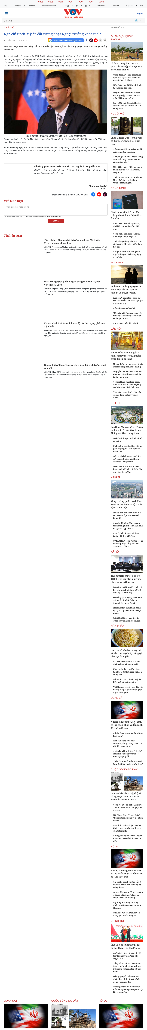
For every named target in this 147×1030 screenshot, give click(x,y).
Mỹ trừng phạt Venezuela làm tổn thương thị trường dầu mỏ (67, 166)
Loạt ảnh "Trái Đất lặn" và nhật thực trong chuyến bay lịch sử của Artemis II (127, 828)
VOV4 (71, 2)
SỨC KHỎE (117, 626)
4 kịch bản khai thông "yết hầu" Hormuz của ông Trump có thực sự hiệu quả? (127, 754)
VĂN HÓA (116, 328)
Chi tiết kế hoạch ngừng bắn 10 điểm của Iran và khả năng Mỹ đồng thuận (127, 885)
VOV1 (40, 2)
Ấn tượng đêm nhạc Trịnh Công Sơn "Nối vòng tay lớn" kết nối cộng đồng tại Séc (128, 159)
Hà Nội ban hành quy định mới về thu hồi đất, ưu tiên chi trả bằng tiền (127, 515)
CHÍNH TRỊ (117, 920)
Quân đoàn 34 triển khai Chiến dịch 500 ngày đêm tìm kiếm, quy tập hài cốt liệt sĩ (127, 78)
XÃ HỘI (115, 551)
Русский (116, 6)
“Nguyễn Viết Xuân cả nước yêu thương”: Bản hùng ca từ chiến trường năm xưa (127, 316)
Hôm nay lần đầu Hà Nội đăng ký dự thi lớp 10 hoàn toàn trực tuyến (127, 610)
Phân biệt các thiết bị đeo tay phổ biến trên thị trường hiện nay (126, 226)
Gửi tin (56, 221)
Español (129, 6)
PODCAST (117, 262)
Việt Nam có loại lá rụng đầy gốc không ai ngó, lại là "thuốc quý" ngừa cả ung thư (128, 690)
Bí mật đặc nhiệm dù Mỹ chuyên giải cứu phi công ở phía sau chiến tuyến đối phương (128, 895)
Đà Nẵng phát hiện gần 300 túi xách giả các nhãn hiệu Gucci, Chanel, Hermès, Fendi (127, 600)
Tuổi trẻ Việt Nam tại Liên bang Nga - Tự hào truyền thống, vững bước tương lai (127, 180)
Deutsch (31, 6)
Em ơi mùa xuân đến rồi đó (125, 323)
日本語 (66, 6)
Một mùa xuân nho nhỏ (124, 308)
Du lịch (116, 403)
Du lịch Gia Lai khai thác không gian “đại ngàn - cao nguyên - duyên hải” (127, 449)
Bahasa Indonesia (49, 6)
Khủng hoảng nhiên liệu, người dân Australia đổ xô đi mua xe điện (127, 838)
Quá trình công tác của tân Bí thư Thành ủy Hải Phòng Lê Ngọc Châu (126, 956)
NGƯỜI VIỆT (118, 113)
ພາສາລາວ (101, 6)
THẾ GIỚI (9, 27)
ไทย (141, 6)
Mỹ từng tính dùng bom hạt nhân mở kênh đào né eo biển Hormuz (127, 905)
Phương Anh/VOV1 (98, 186)
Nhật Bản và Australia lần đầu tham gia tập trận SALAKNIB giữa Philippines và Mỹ (126, 95)
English (140, 13)
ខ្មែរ (77, 6)
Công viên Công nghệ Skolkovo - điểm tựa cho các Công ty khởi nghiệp (127, 807)
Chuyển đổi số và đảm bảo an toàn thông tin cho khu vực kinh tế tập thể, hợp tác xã (128, 526)
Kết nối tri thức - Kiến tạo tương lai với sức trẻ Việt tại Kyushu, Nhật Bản (127, 170)
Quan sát (117, 697)
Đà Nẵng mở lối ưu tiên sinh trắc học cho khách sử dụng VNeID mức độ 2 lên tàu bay (128, 590)
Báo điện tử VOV (117, 27)
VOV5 (81, 2)
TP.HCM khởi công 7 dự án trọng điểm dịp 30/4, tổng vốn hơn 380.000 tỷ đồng (128, 544)
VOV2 (50, 2)
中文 (6, 6)
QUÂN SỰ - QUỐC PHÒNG (122, 38)
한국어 (87, 6)
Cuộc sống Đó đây (124, 769)
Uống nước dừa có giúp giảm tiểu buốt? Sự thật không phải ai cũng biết (127, 672)
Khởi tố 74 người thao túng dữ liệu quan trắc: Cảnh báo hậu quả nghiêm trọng (128, 301)
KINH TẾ (116, 477)
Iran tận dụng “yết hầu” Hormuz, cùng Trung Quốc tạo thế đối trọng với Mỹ (127, 743)
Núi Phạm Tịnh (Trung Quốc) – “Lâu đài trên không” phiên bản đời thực (128, 818)
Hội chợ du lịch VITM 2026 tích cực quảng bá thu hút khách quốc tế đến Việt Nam (127, 459)
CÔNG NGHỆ (118, 188)
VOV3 (60, 2)
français (18, 6)
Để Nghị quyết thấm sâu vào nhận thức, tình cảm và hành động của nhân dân (126, 979)
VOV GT (102, 2)
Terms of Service (52, 216)
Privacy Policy (39, 216)
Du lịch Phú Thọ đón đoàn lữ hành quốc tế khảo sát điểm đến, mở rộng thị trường (128, 469)
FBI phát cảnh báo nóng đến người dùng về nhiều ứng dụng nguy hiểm (127, 254)
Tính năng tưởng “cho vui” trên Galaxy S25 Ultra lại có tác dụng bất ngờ (127, 244)
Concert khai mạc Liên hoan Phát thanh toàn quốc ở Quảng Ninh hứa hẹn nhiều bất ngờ (127, 385)
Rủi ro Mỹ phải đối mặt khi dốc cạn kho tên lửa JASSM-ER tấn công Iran (127, 106)
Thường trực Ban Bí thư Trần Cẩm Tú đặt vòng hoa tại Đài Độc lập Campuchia (128, 989)
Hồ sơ (115, 846)
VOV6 (91, 2)
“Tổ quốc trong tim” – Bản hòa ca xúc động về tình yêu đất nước (127, 395)
